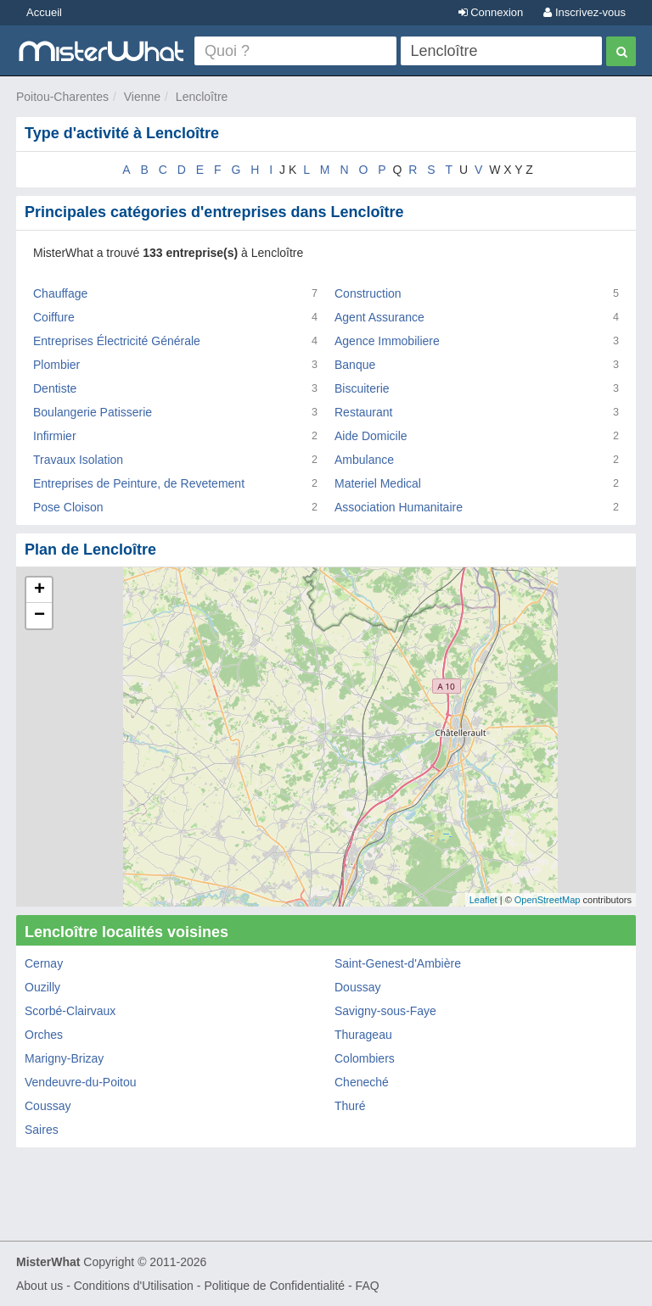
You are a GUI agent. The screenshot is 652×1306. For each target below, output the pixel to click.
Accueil (44, 12)
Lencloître (202, 96)
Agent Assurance (379, 317)
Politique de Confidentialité (274, 1285)
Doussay (357, 987)
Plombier (56, 364)
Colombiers (364, 1058)
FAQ (367, 1285)
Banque (354, 364)
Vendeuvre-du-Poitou (81, 1082)
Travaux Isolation (78, 459)
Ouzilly (42, 987)
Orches (44, 1034)
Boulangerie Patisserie (92, 412)
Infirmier (54, 436)
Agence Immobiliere (387, 341)
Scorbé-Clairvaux (70, 1011)
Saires (42, 1129)
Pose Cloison (68, 507)
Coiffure (54, 317)
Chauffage (60, 293)
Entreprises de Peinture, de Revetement (138, 483)
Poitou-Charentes (62, 96)
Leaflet (483, 900)
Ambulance (364, 459)
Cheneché (361, 1082)
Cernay (44, 963)
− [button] (39, 615)
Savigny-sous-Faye (385, 1011)
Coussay (47, 1106)
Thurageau (363, 1034)
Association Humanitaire (398, 507)
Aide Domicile (371, 436)
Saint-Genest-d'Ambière (397, 963)
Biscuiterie (362, 388)
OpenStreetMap (547, 900)
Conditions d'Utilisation (134, 1285)
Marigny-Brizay (64, 1058)
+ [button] (39, 590)
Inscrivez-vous (584, 12)
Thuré (350, 1106)
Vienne (142, 96)
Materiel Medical (377, 483)
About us (39, 1285)
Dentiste (54, 388)
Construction (368, 293)
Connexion (491, 12)
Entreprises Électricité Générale (116, 341)
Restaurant (363, 412)
